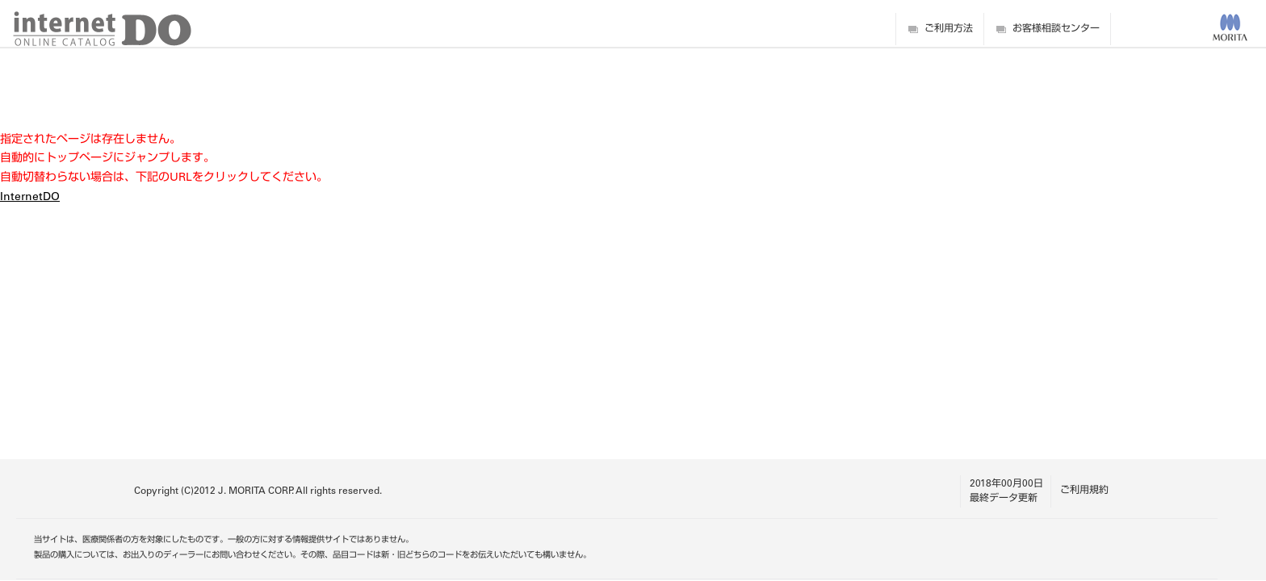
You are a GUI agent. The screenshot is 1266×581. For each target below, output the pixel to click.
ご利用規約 (1084, 490)
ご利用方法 (948, 29)
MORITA (1229, 27)
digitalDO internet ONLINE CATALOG (102, 28)
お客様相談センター (1056, 29)
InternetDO (30, 197)
